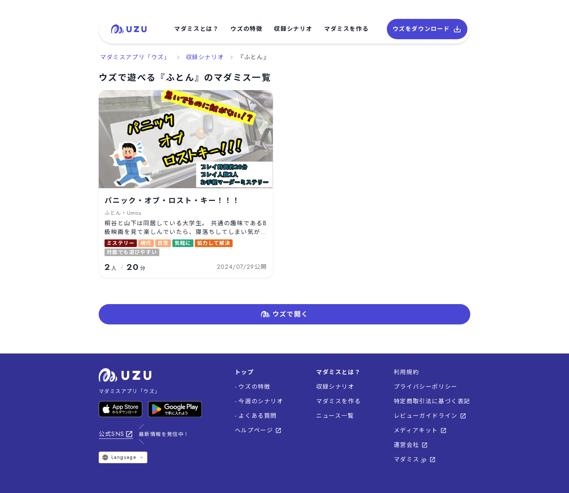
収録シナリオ (293, 29)
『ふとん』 (254, 57)
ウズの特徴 (246, 29)
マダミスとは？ (196, 29)
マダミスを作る (346, 29)
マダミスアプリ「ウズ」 (135, 57)
